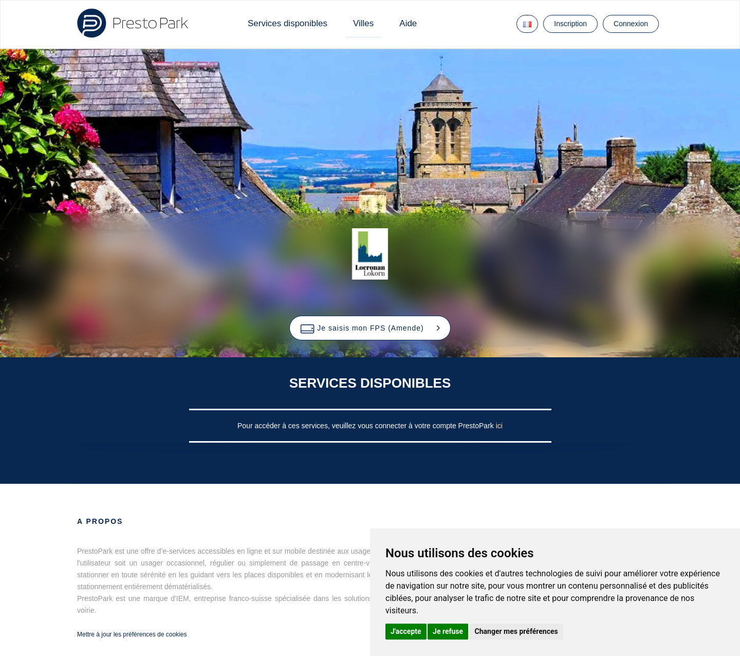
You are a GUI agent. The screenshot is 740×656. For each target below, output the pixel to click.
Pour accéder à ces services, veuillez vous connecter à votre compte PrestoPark (366, 426)
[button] (369, 328)
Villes (363, 23)
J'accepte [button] (406, 631)
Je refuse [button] (448, 631)
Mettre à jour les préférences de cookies (132, 634)
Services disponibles (287, 23)
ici (499, 426)
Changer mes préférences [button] (516, 631)
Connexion (631, 24)
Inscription (570, 24)
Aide (408, 23)
